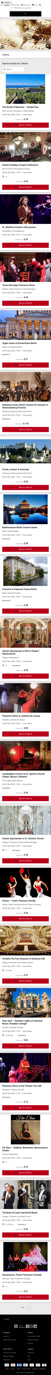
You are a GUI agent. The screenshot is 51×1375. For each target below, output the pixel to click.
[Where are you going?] (25, 7)
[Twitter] (31, 1327)
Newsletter (42, 1369)
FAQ (29, 1356)
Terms (18, 1369)
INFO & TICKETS (25, 125)
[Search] (25, 13)
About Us (6, 1336)
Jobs (29, 1360)
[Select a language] (25, 1319)
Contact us (31, 1352)
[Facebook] (16, 1326)
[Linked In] (35, 1327)
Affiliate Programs (8, 1356)
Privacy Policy (26, 1369)
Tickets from (19, 119)
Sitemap (34, 1369)
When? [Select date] (9, 68)
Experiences (6, 1360)
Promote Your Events (9, 1352)
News (7, 1369)
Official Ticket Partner (9, 1340)
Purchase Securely (33, 1340)
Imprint (13, 1369)
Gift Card (30, 1343)
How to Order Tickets (34, 1336)
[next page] (29, 1307)
